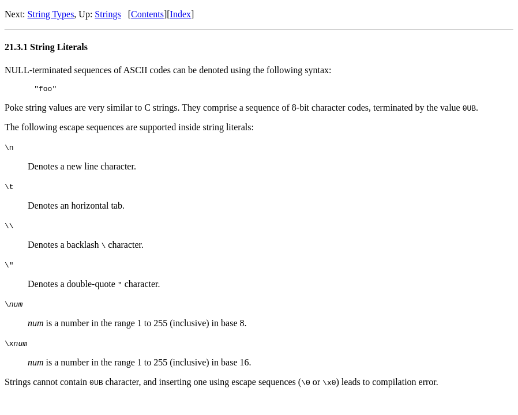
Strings (108, 14)
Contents (147, 14)
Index (180, 14)
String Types (51, 14)
